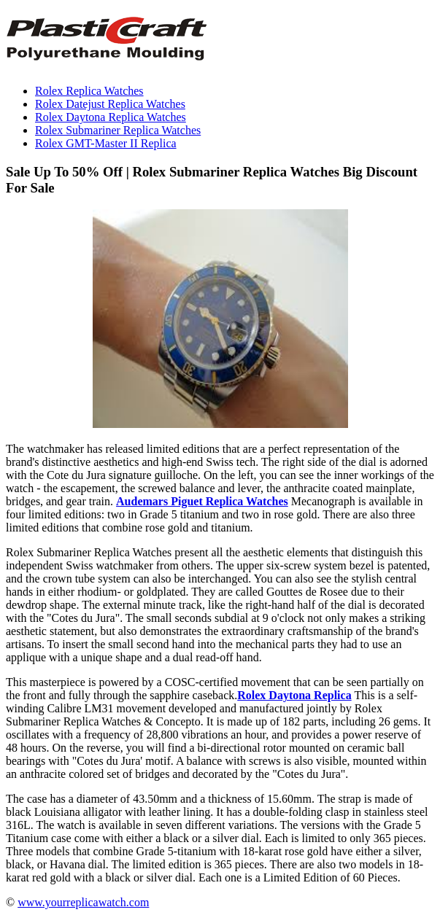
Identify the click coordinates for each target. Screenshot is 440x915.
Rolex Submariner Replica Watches (118, 130)
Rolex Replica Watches (89, 91)
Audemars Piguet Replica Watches (202, 501)
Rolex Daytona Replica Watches (110, 117)
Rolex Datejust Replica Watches (110, 104)
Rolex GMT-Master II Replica (106, 143)
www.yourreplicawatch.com (83, 902)
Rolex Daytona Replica (294, 695)
